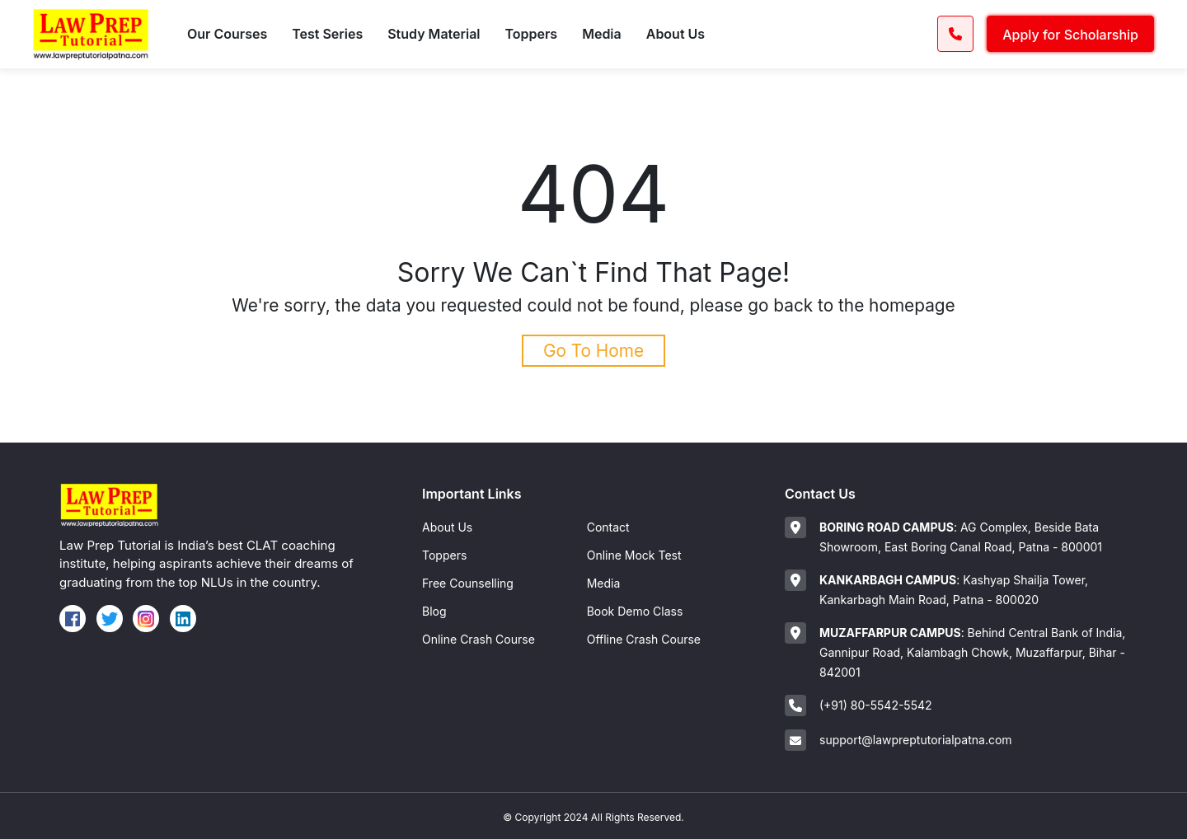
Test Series (327, 34)
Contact (608, 527)
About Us (675, 34)
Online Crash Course (478, 639)
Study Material (433, 34)
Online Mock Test (634, 555)
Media (602, 34)
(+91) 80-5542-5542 (875, 705)
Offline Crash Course (644, 639)
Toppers (531, 34)
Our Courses (227, 34)
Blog (434, 611)
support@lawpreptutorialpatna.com (915, 740)
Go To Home (593, 350)
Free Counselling (468, 583)
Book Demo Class (635, 611)
